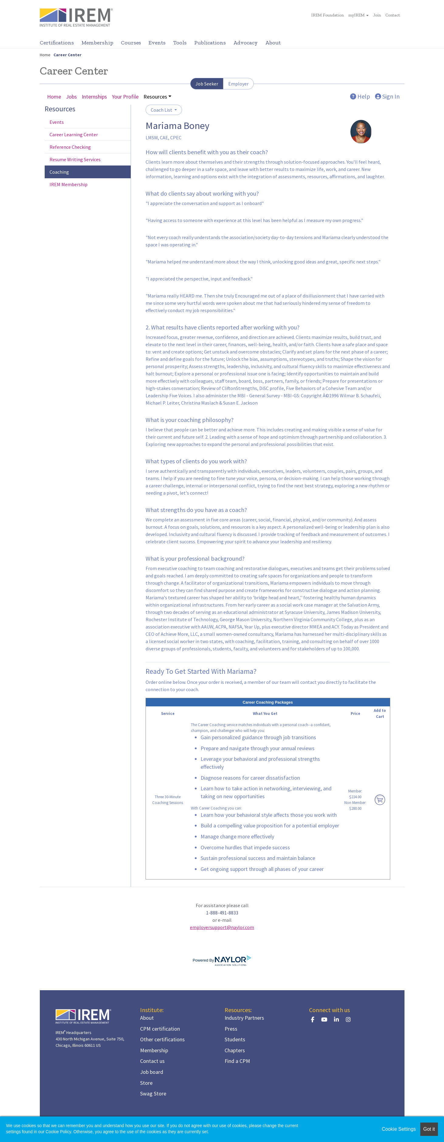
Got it (429, 1129)
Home (45, 54)
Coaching (59, 172)
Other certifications (162, 1039)
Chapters (235, 1050)
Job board (151, 1071)
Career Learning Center (74, 134)
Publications (210, 42)
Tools (180, 42)
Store (146, 1082)
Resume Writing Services (75, 159)
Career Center (67, 54)
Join (377, 15)
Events (157, 42)
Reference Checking (70, 147)
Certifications (57, 42)
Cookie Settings (399, 1129)
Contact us (152, 1060)
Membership (97, 42)
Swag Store (153, 1093)
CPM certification (160, 1028)
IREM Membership (69, 184)
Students (235, 1039)
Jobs (71, 96)
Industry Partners (244, 1017)
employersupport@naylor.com (222, 927)
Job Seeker (206, 84)
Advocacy (245, 42)
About (273, 42)
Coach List (162, 110)
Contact (392, 15)
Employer (238, 84)
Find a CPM (237, 1060)
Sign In (387, 96)
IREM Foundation (327, 15)
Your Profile (125, 96)
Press (231, 1028)
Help (360, 96)
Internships (94, 96)
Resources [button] (155, 96)
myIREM (356, 15)
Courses (131, 42)
